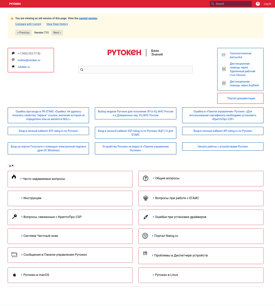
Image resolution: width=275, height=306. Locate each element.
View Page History (57, 24)
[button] (258, 4)
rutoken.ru (24, 66)
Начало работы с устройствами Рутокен (223, 146)
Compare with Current (28, 24)
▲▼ (11, 165)
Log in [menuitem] (267, 3)
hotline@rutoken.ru (29, 60)
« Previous (23, 32)
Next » (57, 32)
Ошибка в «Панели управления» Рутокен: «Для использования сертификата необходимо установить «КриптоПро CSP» (222, 115)
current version (88, 18)
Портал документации (241, 98)
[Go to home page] (15, 4)
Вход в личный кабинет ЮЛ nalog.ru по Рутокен (48, 130)
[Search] (212, 3)
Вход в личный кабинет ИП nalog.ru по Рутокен (223, 130)
